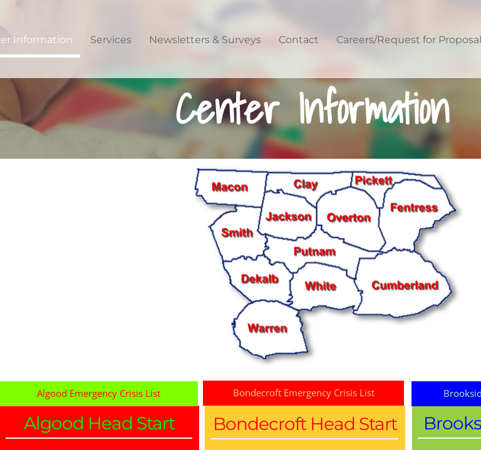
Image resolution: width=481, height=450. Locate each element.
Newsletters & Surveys (205, 40)
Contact (299, 40)
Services (111, 40)
